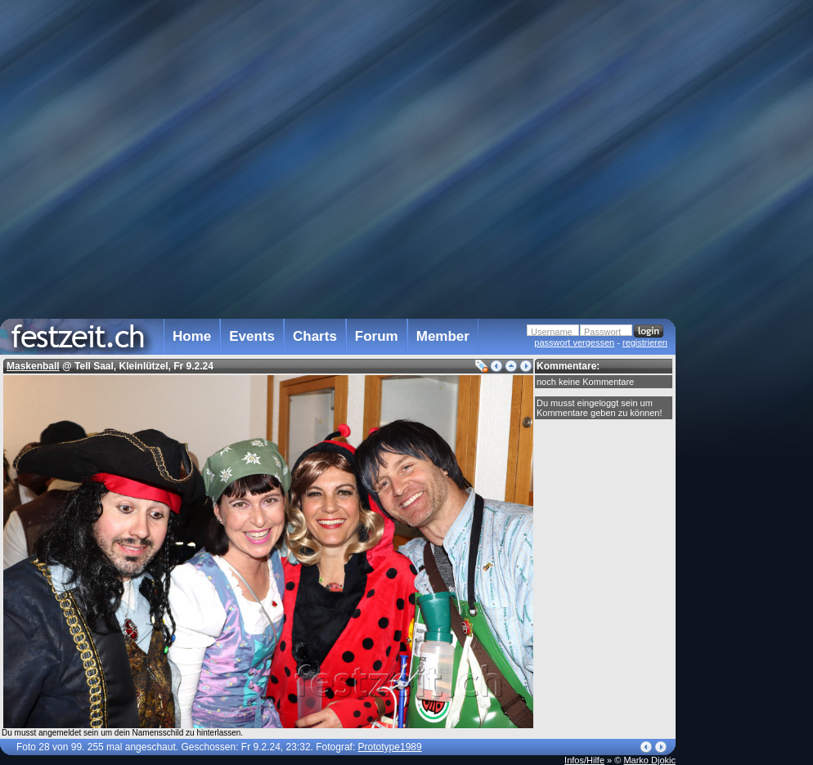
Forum (376, 336)
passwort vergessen (574, 342)
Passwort (602, 332)
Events (252, 336)
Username (552, 332)
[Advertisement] (747, 329)
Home (192, 336)
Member (442, 336)
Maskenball (33, 366)
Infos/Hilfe (584, 760)
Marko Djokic (649, 760)
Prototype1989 (390, 747)
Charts (315, 336)
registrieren (644, 342)
